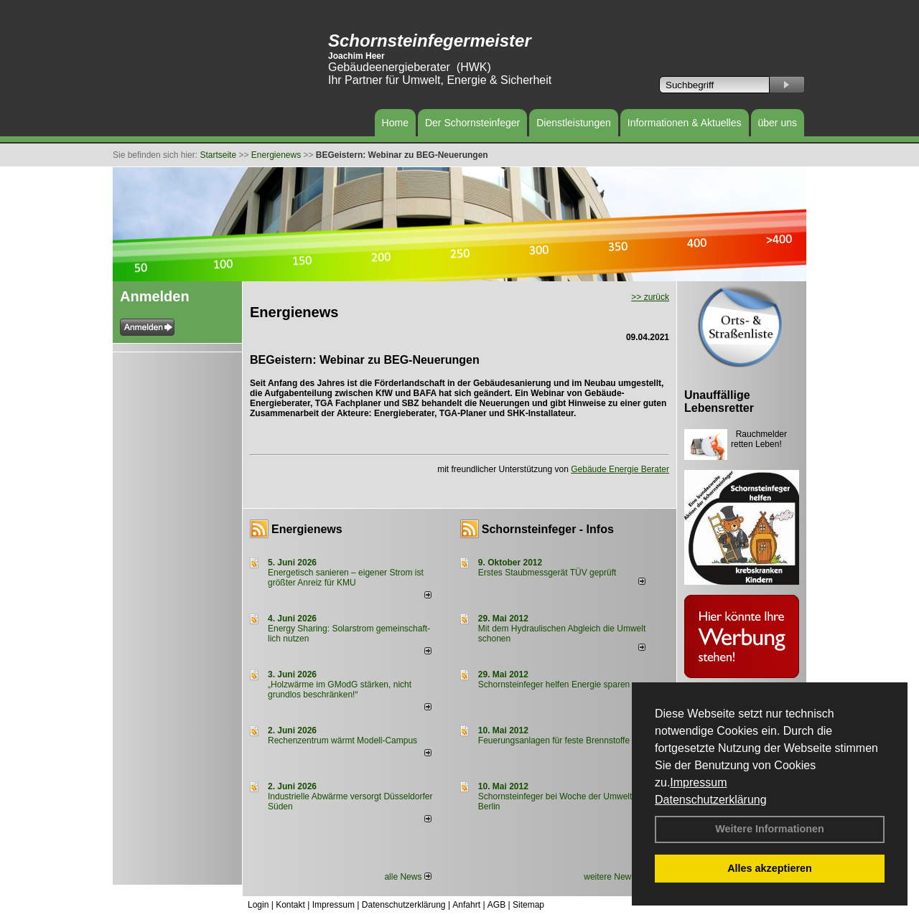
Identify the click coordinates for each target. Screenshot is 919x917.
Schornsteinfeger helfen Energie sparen (554, 684)
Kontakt (290, 905)
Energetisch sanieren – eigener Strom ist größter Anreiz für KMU (346, 578)
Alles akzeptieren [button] (769, 868)
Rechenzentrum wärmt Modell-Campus (342, 740)
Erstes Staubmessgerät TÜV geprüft (547, 573)
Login (258, 905)
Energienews (306, 529)
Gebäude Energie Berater (620, 469)
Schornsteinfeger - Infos (548, 529)
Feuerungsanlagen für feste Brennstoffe (554, 740)
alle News (407, 877)
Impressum (698, 782)
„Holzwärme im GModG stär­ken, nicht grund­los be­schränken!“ (339, 689)
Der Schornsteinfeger (472, 122)
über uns (777, 122)
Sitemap (528, 905)
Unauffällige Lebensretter (719, 401)
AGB (496, 905)
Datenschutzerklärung (711, 800)
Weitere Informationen (769, 828)
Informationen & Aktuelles (685, 122)
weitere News (614, 877)
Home (395, 122)
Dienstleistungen (573, 122)
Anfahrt (466, 905)
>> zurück (650, 297)
